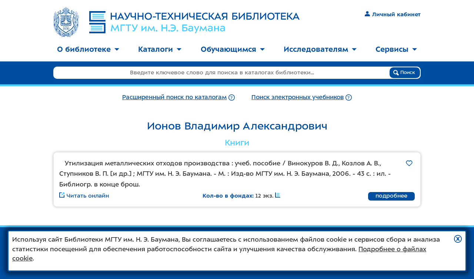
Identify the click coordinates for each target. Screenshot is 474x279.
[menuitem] (88, 50)
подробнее (391, 196)
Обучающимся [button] (233, 49)
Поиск (404, 72)
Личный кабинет (393, 14)
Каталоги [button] (159, 49)
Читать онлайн (84, 196)
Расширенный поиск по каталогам (174, 97)
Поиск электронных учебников (297, 97)
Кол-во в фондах (227, 196)
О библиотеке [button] (88, 49)
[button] (458, 239)
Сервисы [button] (396, 49)
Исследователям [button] (320, 49)
